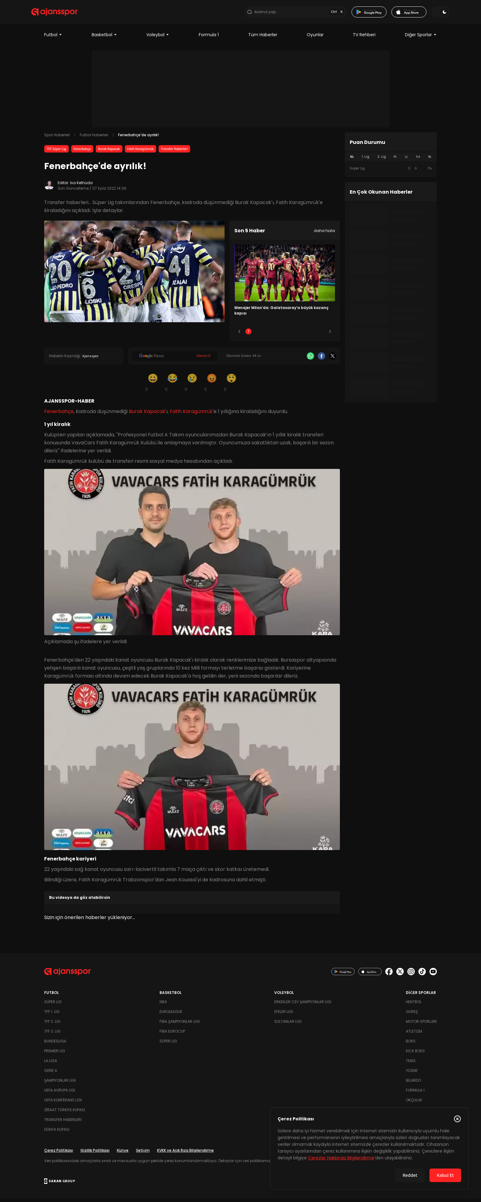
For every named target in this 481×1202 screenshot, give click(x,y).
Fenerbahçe (82, 152)
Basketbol (104, 38)
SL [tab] (352, 160)
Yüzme (412, 1073)
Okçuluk (414, 1103)
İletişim (143, 1153)
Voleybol (157, 38)
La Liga (50, 1064)
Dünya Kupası (56, 1132)
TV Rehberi (364, 38)
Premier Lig (54, 1054)
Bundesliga (55, 1044)
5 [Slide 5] (321, 334)
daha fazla (324, 234)
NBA (163, 1005)
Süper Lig (53, 1005)
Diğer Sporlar (421, 38)
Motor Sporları (421, 1024)
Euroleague (171, 1015)
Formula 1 (209, 38)
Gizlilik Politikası (95, 1153)
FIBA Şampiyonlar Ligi (180, 1024)
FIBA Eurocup (172, 1034)
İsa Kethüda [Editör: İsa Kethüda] (81, 186)
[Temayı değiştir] (427, 13)
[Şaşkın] (231, 385)
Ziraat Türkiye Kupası (64, 1113)
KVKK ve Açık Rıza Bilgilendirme (185, 1153)
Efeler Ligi (283, 1015)
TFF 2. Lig (52, 1024)
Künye (123, 1153)
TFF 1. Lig (52, 1015)
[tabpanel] (391, 172)
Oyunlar (315, 38)
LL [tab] (406, 160)
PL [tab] (395, 160)
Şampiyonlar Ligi (60, 1083)
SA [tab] (418, 160)
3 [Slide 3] (285, 334)
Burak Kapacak (109, 152)
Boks (411, 1044)
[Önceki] (239, 334)
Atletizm (414, 1034)
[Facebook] (321, 359)
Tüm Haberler (262, 38)
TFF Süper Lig (56, 152)
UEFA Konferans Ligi (63, 1103)
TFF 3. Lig (52, 1034)
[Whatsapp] (310, 359)
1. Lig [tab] (365, 160)
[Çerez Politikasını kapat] (457, 1119)
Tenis (411, 1064)
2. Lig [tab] (381, 160)
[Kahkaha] (172, 385)
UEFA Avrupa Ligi (59, 1093)
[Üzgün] (192, 385)
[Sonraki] (330, 334)
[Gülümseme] (152, 385)
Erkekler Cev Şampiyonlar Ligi (302, 1005)
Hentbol (413, 1005)
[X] (332, 359)
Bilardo (413, 1083)
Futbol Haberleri (94, 138)
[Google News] (175, 359)
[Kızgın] (211, 385)
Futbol (53, 38)
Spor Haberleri (57, 138)
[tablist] (391, 160)
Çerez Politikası (58, 1153)
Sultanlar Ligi (288, 1024)
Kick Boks (415, 1054)
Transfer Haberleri (174, 152)
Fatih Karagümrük (140, 152)
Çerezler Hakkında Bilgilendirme (341, 1158)
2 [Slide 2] (267, 334)
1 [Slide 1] (248, 334)
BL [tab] (430, 160)
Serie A (50, 1073)
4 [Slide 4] (303, 334)
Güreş (412, 1015)
